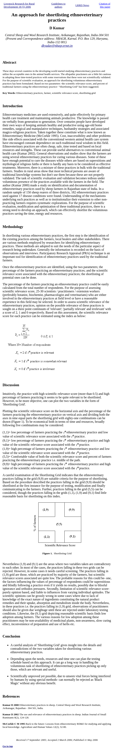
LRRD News (82, 5)
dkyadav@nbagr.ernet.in (57, 45)
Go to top (8, 746)
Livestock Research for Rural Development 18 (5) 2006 (19, 5)
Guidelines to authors (58, 5)
